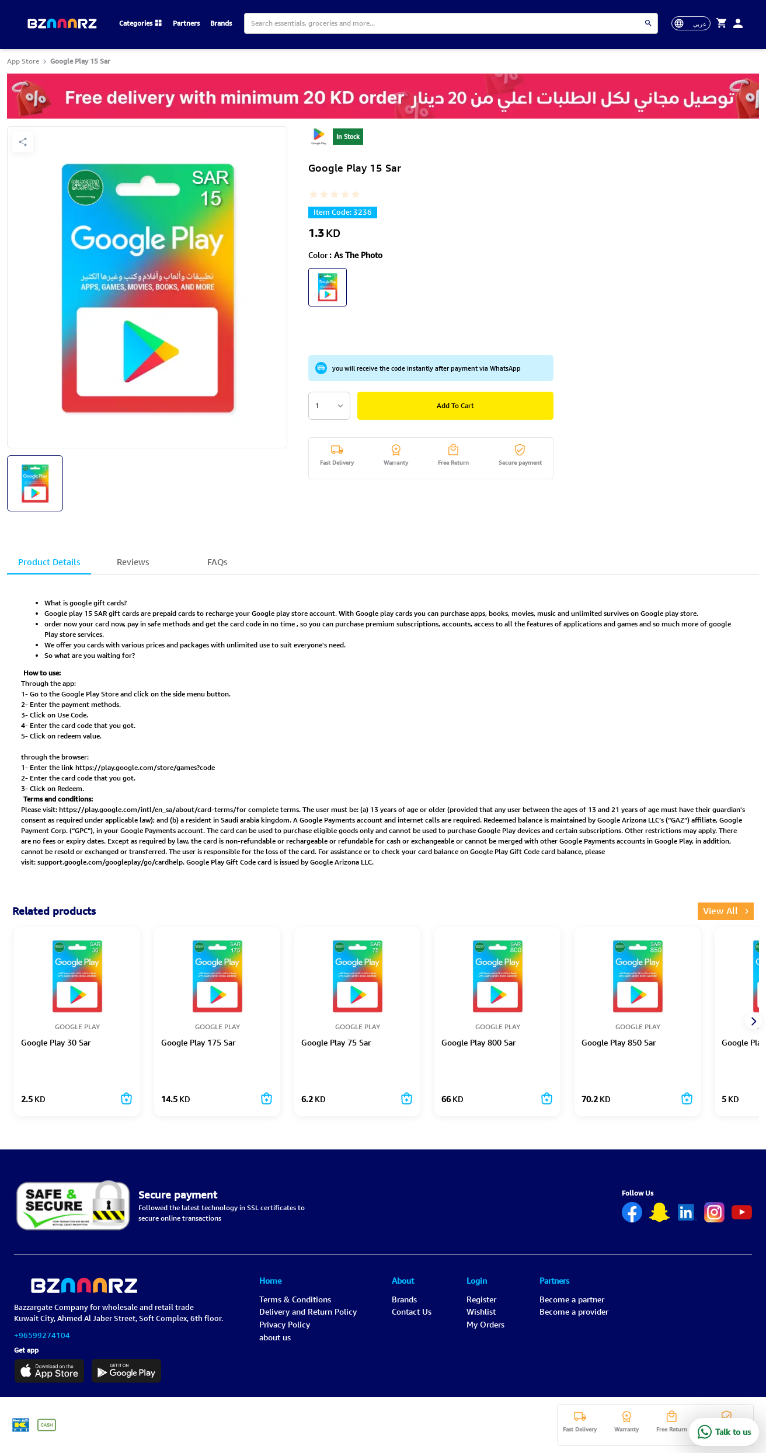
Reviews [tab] (133, 563)
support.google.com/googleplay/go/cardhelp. (110, 862)
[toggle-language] (691, 23)
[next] (752, 1021)
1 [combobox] (317, 405)
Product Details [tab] (49, 563)
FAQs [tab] (217, 563)
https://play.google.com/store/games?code (145, 767)
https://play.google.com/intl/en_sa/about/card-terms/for (152, 809)
